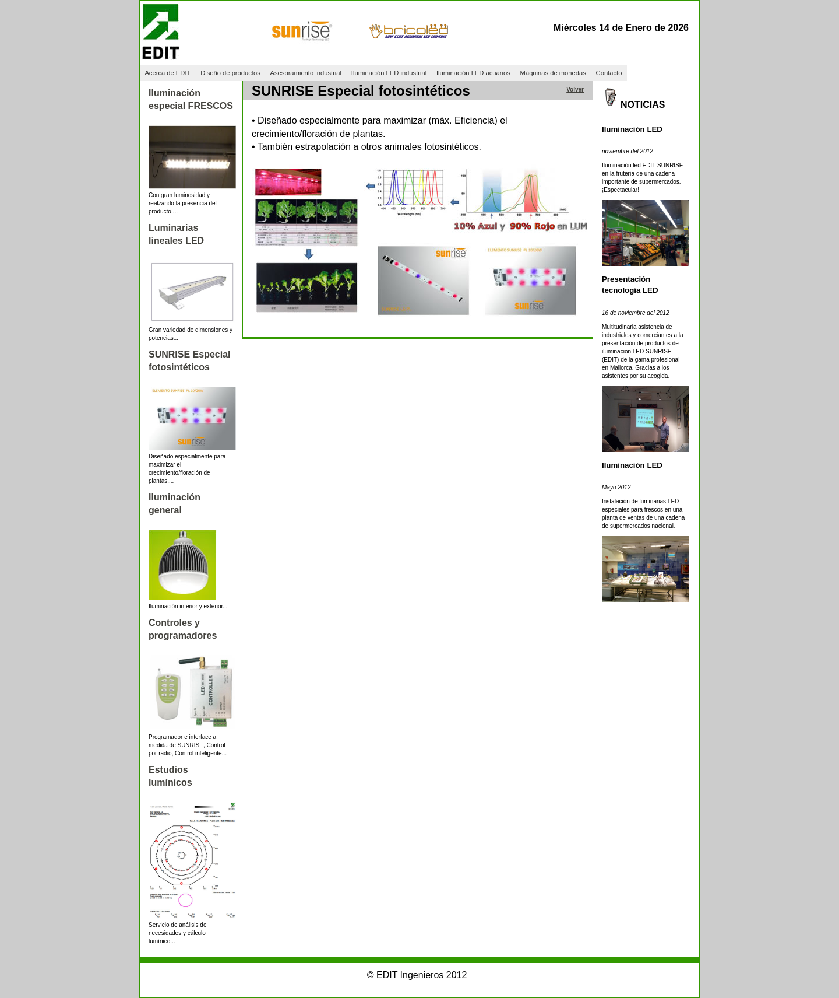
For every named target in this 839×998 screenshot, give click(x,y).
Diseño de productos (230, 72)
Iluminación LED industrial (388, 72)
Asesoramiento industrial (306, 72)
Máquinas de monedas (553, 72)
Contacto (609, 72)
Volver (575, 89)
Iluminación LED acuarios (473, 72)
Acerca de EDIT (167, 72)
